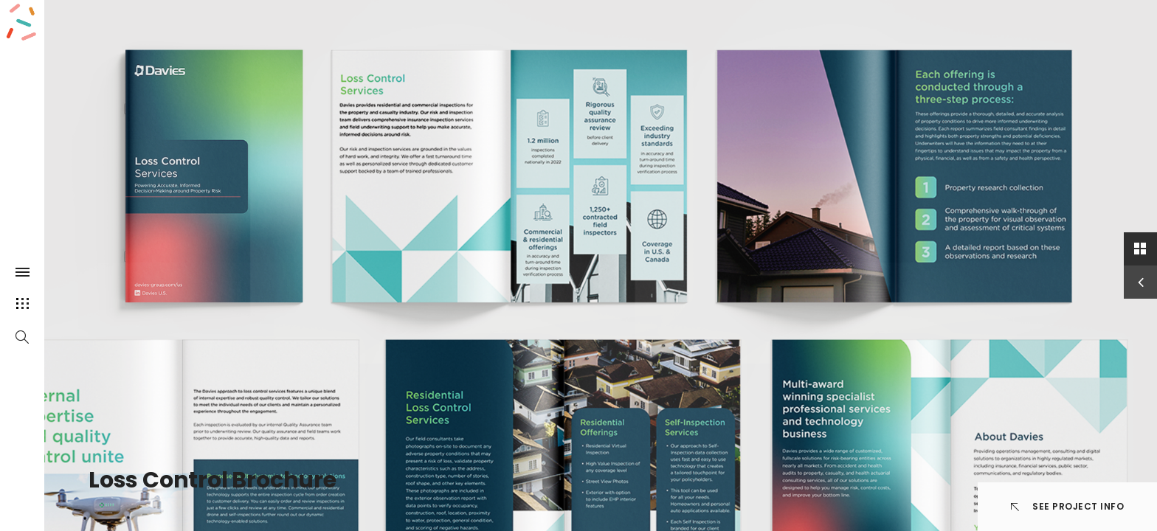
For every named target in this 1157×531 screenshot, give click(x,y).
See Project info (1068, 506)
